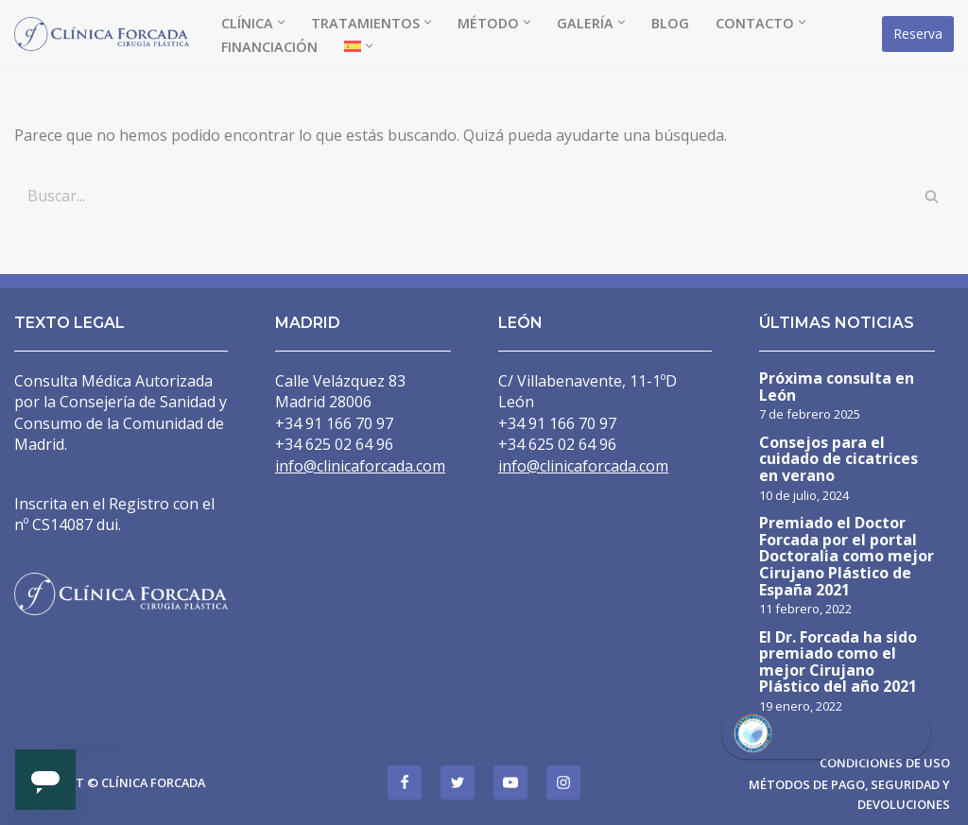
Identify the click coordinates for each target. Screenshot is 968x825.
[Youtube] (510, 782)
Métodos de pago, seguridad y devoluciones (849, 794)
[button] (281, 22)
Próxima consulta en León (836, 387)
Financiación (269, 47)
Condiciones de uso (885, 762)
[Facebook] (405, 782)
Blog (670, 23)
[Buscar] (462, 195)
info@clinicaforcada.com (360, 465)
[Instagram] (563, 782)
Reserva (917, 34)
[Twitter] (458, 782)
